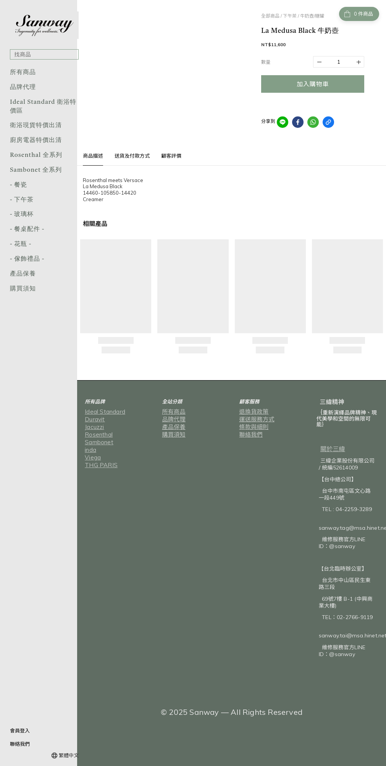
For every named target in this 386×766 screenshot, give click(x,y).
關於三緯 (332, 449)
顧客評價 (171, 156)
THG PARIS (98, 465)
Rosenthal (97, 435)
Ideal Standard (103, 412)
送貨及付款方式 (132, 156)
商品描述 (93, 156)
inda (90, 450)
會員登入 (20, 730)
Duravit (93, 419)
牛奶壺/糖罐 (312, 16)
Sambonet (97, 442)
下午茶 (290, 16)
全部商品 (270, 16)
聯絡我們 (20, 744)
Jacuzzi (93, 427)
